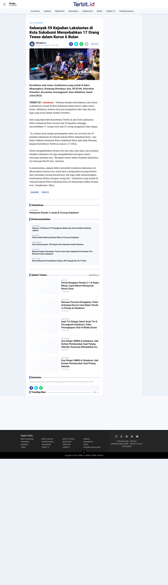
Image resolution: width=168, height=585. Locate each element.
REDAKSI (133, 441)
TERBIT (23, 447)
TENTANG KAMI (122, 441)
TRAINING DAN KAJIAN (91, 447)
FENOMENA (74, 11)
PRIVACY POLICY (136, 444)
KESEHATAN (87, 11)
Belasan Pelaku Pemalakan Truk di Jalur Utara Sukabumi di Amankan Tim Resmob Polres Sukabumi (62, 252)
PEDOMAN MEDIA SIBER (120, 444)
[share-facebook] (71, 44)
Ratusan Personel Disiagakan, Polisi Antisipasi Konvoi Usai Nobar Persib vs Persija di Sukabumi (79, 305)
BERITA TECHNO (69, 439)
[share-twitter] (76, 44)
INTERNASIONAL (126, 11)
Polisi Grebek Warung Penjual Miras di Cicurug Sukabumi (55, 237)
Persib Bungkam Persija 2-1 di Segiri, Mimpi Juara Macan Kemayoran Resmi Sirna (80, 285)
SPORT (99, 11)
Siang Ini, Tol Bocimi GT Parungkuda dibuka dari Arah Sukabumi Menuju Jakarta (61, 229)
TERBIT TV (110, 11)
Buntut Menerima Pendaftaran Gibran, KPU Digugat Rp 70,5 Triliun (59, 261)
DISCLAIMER (126, 446)
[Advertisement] (122, 52)
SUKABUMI (35, 192)
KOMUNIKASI (88, 442)
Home (31, 23)
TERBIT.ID (45, 192)
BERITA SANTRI (47, 439)
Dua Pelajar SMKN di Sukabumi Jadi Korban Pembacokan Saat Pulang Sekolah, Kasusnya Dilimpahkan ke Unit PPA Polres (79, 344)
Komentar (94, 44)
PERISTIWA (60, 11)
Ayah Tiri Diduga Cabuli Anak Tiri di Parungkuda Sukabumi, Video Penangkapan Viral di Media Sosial (79, 324)
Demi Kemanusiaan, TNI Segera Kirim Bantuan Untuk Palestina (58, 244)
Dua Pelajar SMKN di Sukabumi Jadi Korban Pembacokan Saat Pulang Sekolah (79, 363)
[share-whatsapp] (81, 44)
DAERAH (47, 11)
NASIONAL (35, 11)
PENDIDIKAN (46, 444)
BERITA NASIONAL (27, 439)
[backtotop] (84, 452)
